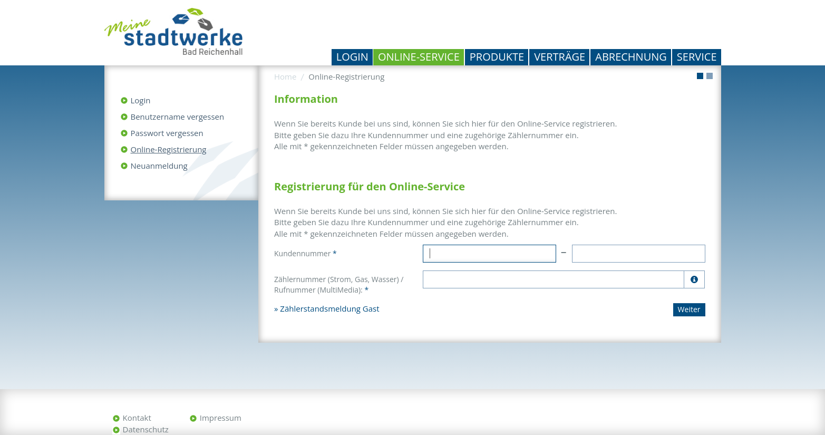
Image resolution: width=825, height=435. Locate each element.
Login (352, 57)
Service (697, 57)
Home (285, 76)
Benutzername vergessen (178, 116)
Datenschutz (146, 429)
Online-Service (419, 57)
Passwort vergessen (167, 133)
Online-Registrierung (169, 149)
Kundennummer (305, 253)
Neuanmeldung (159, 165)
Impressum (220, 417)
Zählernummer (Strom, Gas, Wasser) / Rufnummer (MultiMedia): (338, 284)
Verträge (559, 57)
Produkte (497, 57)
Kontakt (137, 417)
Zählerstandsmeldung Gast (329, 308)
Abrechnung (631, 57)
